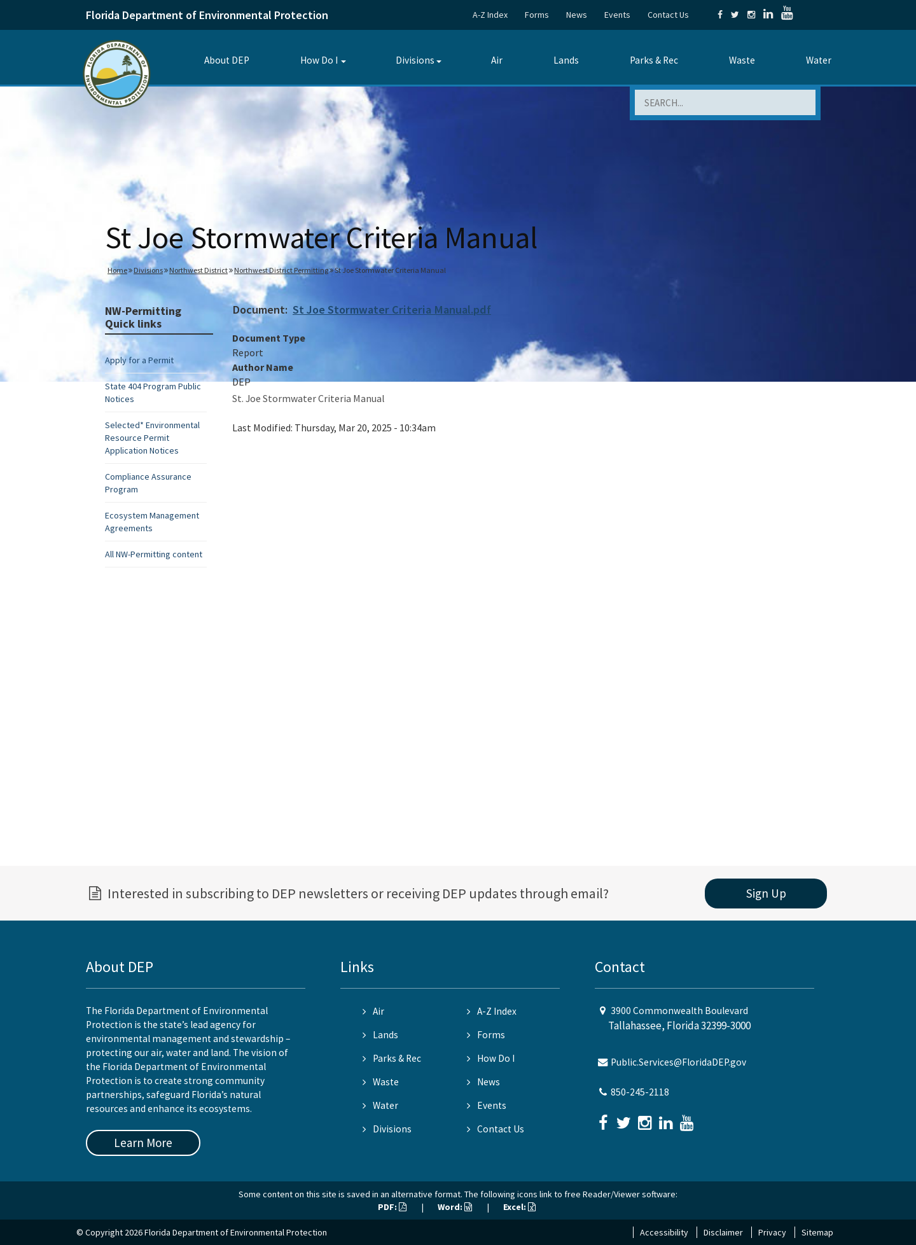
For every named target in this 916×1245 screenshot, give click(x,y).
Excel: (519, 1207)
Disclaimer (723, 1232)
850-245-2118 (640, 1092)
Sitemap (817, 1232)
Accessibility (664, 1232)
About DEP (226, 60)
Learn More (143, 1142)
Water (818, 60)
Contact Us (668, 14)
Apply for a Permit (139, 360)
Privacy (772, 1232)
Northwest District (198, 270)
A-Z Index (490, 14)
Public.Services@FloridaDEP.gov (678, 1062)
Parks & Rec (654, 60)
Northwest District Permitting (281, 270)
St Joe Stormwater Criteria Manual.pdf (392, 309)
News (576, 14)
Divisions (415, 60)
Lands (566, 60)
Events (617, 14)
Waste (742, 60)
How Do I (319, 60)
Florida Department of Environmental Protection (207, 15)
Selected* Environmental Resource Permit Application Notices (152, 437)
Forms (537, 14)
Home (117, 270)
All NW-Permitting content (153, 554)
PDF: (392, 1207)
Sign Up (766, 893)
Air (497, 60)
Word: (455, 1207)
